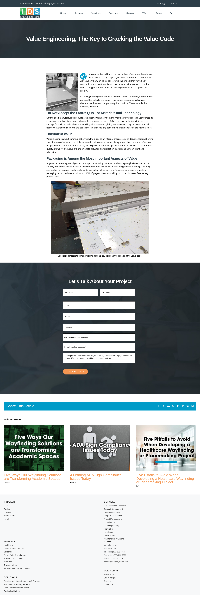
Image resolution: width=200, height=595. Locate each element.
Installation (109, 532)
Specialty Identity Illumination (16, 587)
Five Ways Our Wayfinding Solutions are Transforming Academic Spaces (32, 477)
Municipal (8, 561)
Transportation (10, 565)
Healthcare (8, 545)
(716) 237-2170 (117, 558)
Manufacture (9, 515)
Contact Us (108, 584)
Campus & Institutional (14, 548)
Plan (6, 505)
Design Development (113, 512)
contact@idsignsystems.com (50, 3)
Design (7, 509)
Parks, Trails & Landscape (15, 555)
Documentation (110, 535)
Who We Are (109, 574)
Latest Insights (110, 578)
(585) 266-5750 (120, 555)
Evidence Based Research (115, 505)
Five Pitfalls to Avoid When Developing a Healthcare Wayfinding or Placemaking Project (165, 478)
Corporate (8, 552)
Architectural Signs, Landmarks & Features (22, 581)
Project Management (113, 519)
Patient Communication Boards (17, 568)
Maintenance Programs (114, 539)
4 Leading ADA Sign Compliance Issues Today (96, 477)
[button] (171, 13)
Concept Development (113, 509)
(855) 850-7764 (27, 3)
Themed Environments (13, 558)
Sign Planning (110, 522)
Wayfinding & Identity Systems (17, 584)
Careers (107, 581)
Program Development (113, 515)
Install (6, 519)
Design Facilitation (12, 591)
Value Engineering (112, 525)
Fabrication (109, 529)
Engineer (8, 512)
